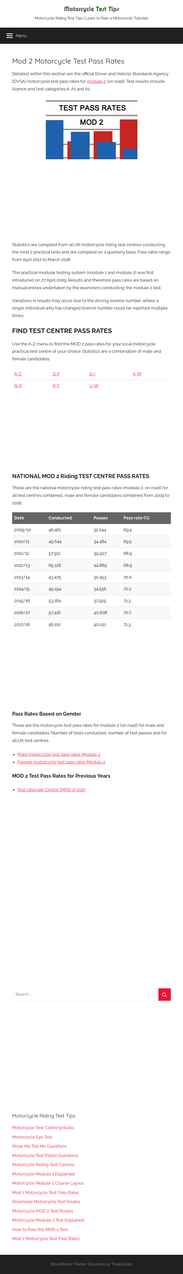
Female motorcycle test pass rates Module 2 (61, 762)
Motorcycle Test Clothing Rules (43, 1127)
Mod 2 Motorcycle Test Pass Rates (45, 1238)
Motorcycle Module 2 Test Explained (48, 1220)
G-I (92, 373)
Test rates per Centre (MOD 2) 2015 (51, 789)
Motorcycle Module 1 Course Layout (48, 1183)
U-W (94, 385)
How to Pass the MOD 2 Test (40, 1229)
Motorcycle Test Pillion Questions (45, 1155)
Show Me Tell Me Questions (39, 1146)
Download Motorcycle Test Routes (46, 1201)
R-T (56, 385)
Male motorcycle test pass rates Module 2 (58, 754)
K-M (137, 373)
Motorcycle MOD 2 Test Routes (42, 1210)
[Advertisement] (91, 200)
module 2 (96, 81)
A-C (18, 373)
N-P (18, 385)
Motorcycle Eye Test (32, 1137)
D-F (56, 373)
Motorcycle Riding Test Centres (43, 1164)
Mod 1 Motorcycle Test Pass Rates (45, 1192)
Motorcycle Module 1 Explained (43, 1174)
